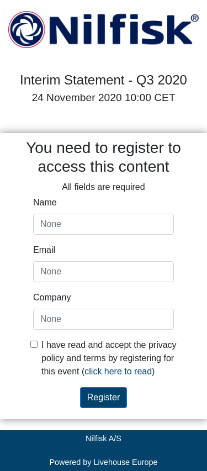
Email (44, 250)
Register (103, 397)
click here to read (118, 371)
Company (52, 297)
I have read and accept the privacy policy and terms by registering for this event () (109, 358)
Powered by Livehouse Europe (103, 462)
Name (45, 202)
